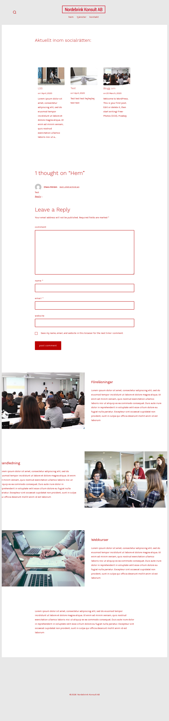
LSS (40, 88)
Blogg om (109, 88)
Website (39, 315)
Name (39, 280)
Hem (71, 17)
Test (73, 88)
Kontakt (94, 17)
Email (39, 298)
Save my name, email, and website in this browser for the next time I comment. (82, 333)
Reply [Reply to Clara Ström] (38, 196)
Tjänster (81, 17)
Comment (40, 227)
